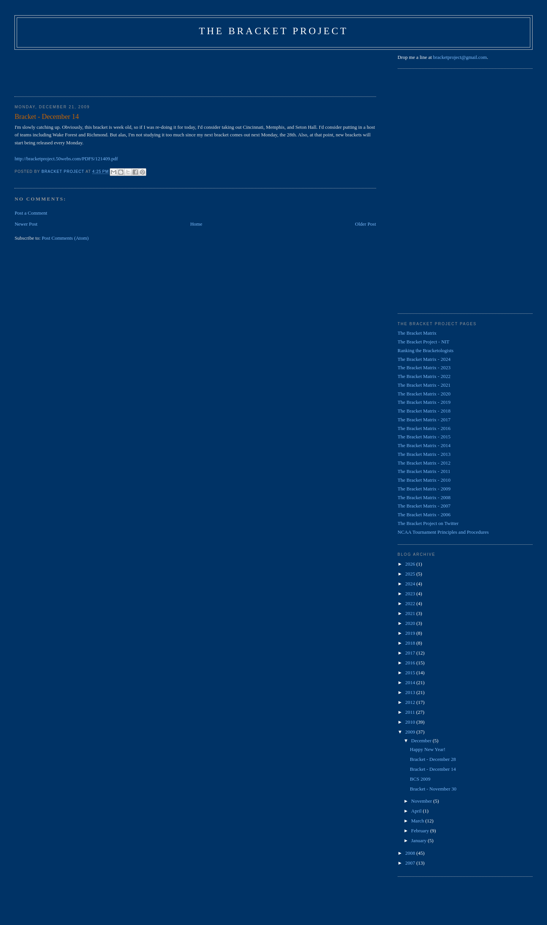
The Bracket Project (273, 30)
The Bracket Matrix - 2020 (424, 394)
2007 (410, 863)
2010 (410, 722)
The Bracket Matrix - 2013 (424, 454)
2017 (410, 653)
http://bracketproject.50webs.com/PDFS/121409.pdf (66, 158)
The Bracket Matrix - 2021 (424, 385)
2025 (410, 574)
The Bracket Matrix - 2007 (424, 506)
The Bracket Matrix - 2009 (424, 489)
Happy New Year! (428, 749)
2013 (410, 692)
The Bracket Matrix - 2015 (424, 437)
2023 (410, 593)
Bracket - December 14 (433, 769)
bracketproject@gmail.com (460, 57)
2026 (410, 564)
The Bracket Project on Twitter (428, 523)
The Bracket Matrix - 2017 (424, 419)
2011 (410, 712)
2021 (410, 613)
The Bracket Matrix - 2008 (424, 497)
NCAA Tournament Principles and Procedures (443, 532)
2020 (410, 623)
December (422, 740)
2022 (410, 603)
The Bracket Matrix (417, 333)
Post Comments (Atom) (65, 238)
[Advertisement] (152, 71)
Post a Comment (30, 213)
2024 (410, 584)
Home (196, 224)
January (419, 840)
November (422, 801)
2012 (410, 702)
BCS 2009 (420, 779)
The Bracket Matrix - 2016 (424, 428)
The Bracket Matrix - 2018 (424, 411)
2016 (410, 663)
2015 (410, 672)
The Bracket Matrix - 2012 (424, 463)
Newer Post (25, 224)
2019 (410, 633)
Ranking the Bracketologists (426, 350)
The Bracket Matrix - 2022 (424, 376)
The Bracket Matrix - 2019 (424, 402)
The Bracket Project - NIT (423, 342)
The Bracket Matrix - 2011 (424, 471)
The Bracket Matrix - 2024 (424, 359)
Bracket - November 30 (433, 789)
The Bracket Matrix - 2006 (424, 514)
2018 (410, 643)
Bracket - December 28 (433, 759)
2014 (410, 682)
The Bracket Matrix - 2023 (424, 367)
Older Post (365, 224)
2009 (410, 732)
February (420, 830)
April (417, 811)
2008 (410, 853)
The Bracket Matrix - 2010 (424, 480)
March (418, 821)
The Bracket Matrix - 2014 (424, 445)
